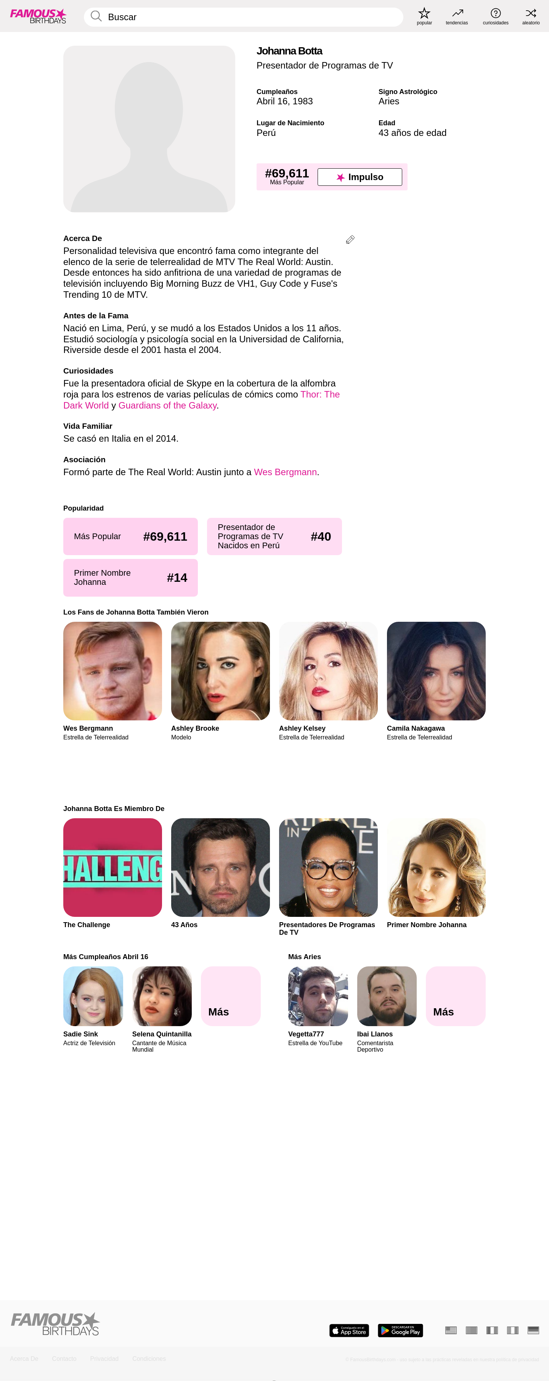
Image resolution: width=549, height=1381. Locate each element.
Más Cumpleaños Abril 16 (105, 957)
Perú (266, 133)
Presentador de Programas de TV (325, 65)
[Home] (140, 1324)
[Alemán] (533, 1330)
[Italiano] (512, 1330)
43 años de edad (413, 133)
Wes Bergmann (285, 472)
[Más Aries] (456, 997)
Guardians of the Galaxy (168, 405)
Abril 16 (272, 101)
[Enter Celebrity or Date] (243, 17)
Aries (389, 101)
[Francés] (492, 1330)
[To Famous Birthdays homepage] (38, 16)
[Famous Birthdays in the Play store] (400, 1330)
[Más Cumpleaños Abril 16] (231, 997)
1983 (303, 101)
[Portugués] (471, 1330)
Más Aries (304, 957)
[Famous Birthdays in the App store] (349, 1330)
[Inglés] (451, 1330)
